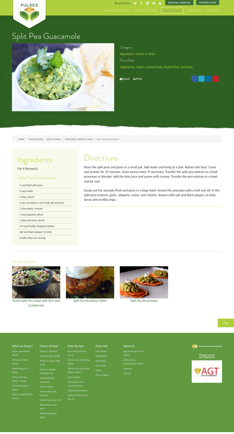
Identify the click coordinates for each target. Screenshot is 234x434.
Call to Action (46, 388)
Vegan (140, 67)
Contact (127, 374)
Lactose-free (154, 67)
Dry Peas (188, 67)
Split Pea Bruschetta (144, 301)
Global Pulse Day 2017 (51, 401)
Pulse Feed (100, 366)
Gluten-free (172, 67)
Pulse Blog (100, 362)
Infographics (101, 357)
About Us (213, 10)
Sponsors (127, 369)
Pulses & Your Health (50, 357)
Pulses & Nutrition (49, 352)
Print (139, 79)
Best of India (74, 378)
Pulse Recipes (172, 10)
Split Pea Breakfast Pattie (90, 301)
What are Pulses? (116, 10)
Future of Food (145, 10)
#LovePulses (122, 3)
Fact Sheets (101, 352)
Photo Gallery (102, 376)
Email (126, 79)
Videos (98, 371)
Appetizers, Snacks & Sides (138, 54)
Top (225, 324)
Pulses (29, 14)
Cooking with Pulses (78, 392)
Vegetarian (127, 67)
